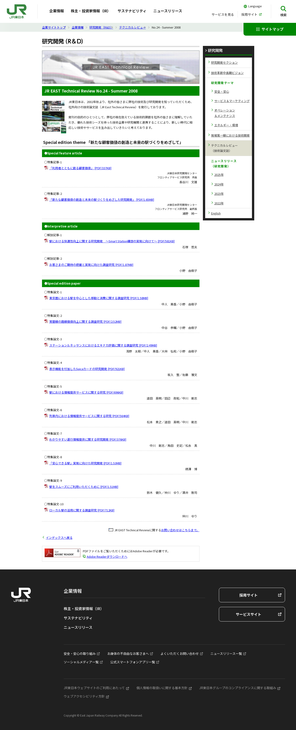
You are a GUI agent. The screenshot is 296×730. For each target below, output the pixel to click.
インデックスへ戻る (59, 537)
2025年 (219, 174)
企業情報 (78, 27)
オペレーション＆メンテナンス (224, 113)
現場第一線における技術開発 (230, 135)
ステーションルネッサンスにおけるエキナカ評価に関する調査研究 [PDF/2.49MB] (103, 345)
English (216, 213)
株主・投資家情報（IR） (91, 10)
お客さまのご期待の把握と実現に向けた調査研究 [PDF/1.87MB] (91, 264)
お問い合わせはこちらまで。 (180, 530)
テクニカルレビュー (132, 27)
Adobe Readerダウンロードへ (107, 556)
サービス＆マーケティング (232, 101)
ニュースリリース (167, 10)
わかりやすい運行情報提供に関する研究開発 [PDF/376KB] (87, 439)
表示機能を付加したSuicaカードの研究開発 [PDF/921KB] (87, 369)
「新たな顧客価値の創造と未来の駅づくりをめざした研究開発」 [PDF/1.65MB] (101, 199)
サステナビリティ (132, 10)
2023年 (219, 193)
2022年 (219, 203)
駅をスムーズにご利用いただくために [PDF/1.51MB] (83, 486)
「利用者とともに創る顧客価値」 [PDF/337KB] (80, 168)
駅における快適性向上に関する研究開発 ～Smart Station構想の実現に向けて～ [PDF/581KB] (112, 241)
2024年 (219, 184)
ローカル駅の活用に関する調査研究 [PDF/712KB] (81, 510)
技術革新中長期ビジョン (227, 73)
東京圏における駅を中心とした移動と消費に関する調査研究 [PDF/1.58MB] (98, 298)
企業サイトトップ (54, 27)
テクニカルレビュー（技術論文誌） (224, 148)
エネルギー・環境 (226, 125)
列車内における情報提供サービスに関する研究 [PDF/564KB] (89, 416)
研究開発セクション (224, 62)
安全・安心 (221, 91)
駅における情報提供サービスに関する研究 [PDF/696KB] (86, 392)
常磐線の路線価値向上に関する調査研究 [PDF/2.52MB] (85, 321)
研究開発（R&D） (101, 27)
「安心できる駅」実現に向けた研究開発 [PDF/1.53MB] (85, 463)
